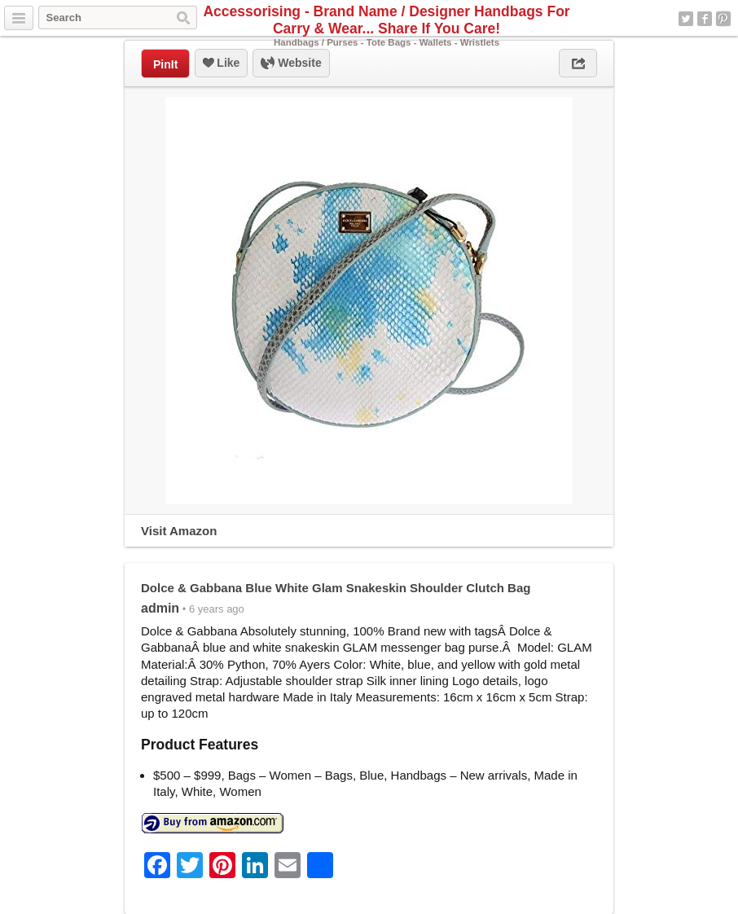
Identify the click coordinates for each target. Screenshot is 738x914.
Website (291, 63)
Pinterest (723, 19)
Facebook (704, 19)
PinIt (165, 64)
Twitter (686, 19)
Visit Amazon (179, 531)
